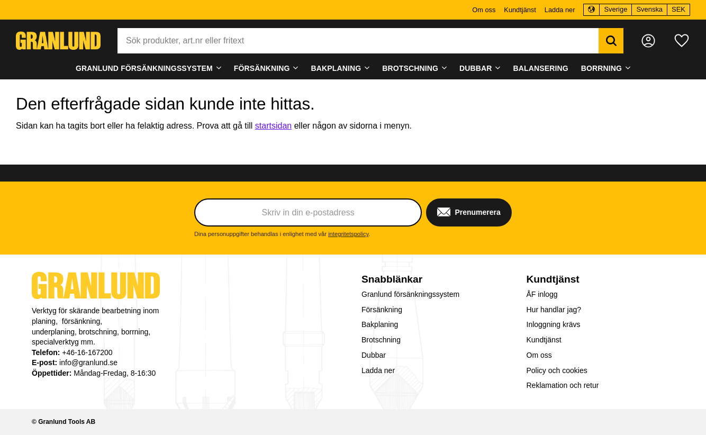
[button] (681, 40)
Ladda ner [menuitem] (560, 10)
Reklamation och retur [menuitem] (563, 385)
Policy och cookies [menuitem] (557, 370)
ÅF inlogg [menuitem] (542, 294)
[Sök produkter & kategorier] (358, 40)
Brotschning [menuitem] (410, 68)
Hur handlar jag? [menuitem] (554, 309)
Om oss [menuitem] (483, 10)
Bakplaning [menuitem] (336, 68)
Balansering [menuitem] (540, 68)
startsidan (273, 125)
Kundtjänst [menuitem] (520, 10)
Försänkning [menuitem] (262, 68)
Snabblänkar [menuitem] (391, 279)
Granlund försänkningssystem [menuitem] (144, 68)
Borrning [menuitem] (601, 68)
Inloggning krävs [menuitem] (554, 324)
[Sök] (611, 40)
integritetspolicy (348, 234)
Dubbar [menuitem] (475, 68)
